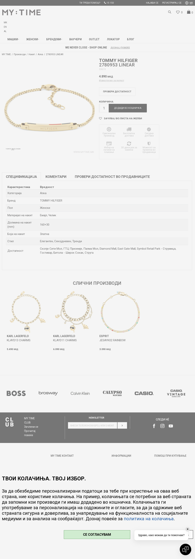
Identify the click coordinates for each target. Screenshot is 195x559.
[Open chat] (185, 549)
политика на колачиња (149, 518)
